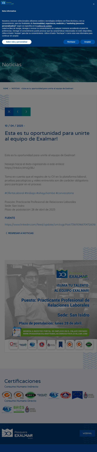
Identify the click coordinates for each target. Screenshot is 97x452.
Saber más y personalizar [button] (16, 447)
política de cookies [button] (44, 431)
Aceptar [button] (87, 447)
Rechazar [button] (71, 447)
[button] (94, 409)
